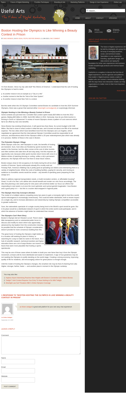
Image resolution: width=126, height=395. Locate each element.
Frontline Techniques (41, 2)
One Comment (55, 38)
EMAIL (116, 31)
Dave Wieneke (8, 38)
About (88, 18)
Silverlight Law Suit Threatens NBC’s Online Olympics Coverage (28, 283)
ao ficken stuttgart (6, 317)
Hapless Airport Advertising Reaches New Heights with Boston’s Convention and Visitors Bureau (39, 278)
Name (3, 358)
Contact (100, 18)
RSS (98, 31)
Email (3, 367)
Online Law (118, 2)
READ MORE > (121, 90)
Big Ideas (19, 38)
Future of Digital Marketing (20, 2)
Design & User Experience (99, 2)
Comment (5, 335)
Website (4, 376)
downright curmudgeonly (47, 108)
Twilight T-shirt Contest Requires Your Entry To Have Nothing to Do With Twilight (34, 280)
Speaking (113, 18)
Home (77, 18)
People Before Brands (31, 38)
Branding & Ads (59, 2)
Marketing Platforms (77, 2)
